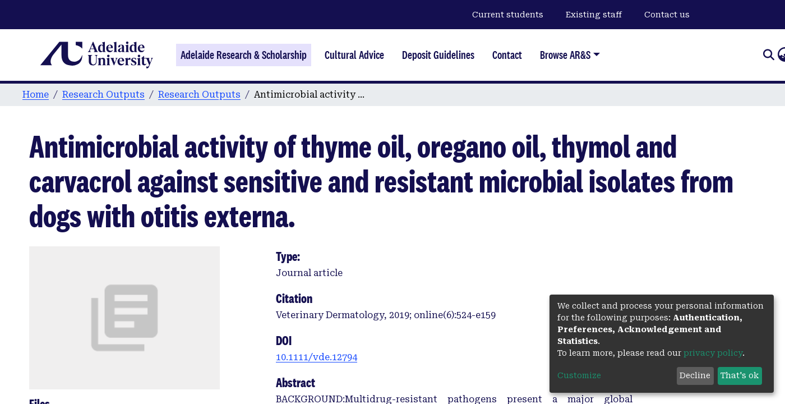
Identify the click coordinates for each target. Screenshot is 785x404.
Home (35, 94)
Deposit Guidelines (438, 55)
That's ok (740, 375)
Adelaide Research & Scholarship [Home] (244, 55)
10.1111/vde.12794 (316, 357)
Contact (507, 55)
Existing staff (594, 14)
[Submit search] (768, 55)
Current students (507, 14)
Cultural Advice (354, 55)
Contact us (667, 14)
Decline (695, 375)
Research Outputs (103, 94)
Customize (579, 375)
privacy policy (713, 352)
